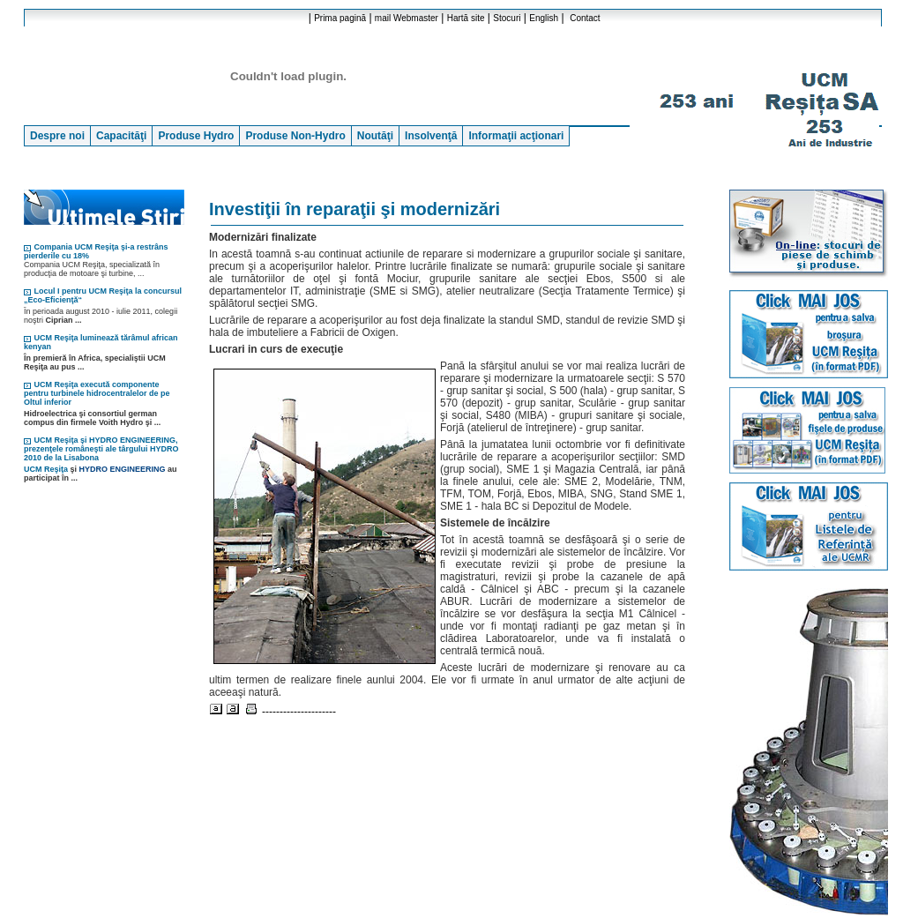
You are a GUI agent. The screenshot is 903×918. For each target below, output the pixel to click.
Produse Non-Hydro (295, 136)
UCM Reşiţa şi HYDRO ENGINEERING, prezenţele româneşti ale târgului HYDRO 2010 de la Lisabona (101, 449)
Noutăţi (375, 136)
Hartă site (466, 18)
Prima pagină (340, 18)
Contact (585, 18)
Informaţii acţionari (515, 136)
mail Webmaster (406, 18)
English (543, 18)
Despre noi (57, 136)
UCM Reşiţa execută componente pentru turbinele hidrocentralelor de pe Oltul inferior (97, 393)
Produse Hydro (196, 136)
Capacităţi (121, 136)
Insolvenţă (431, 136)
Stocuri (506, 18)
